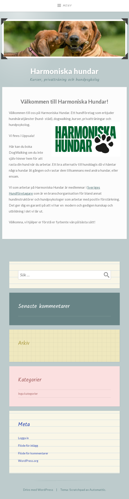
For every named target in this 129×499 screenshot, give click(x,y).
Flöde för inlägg (28, 445)
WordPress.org (28, 461)
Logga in (23, 438)
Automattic (97, 489)
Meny (67, 5)
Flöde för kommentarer (33, 453)
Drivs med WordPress (38, 489)
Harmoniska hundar (64, 71)
